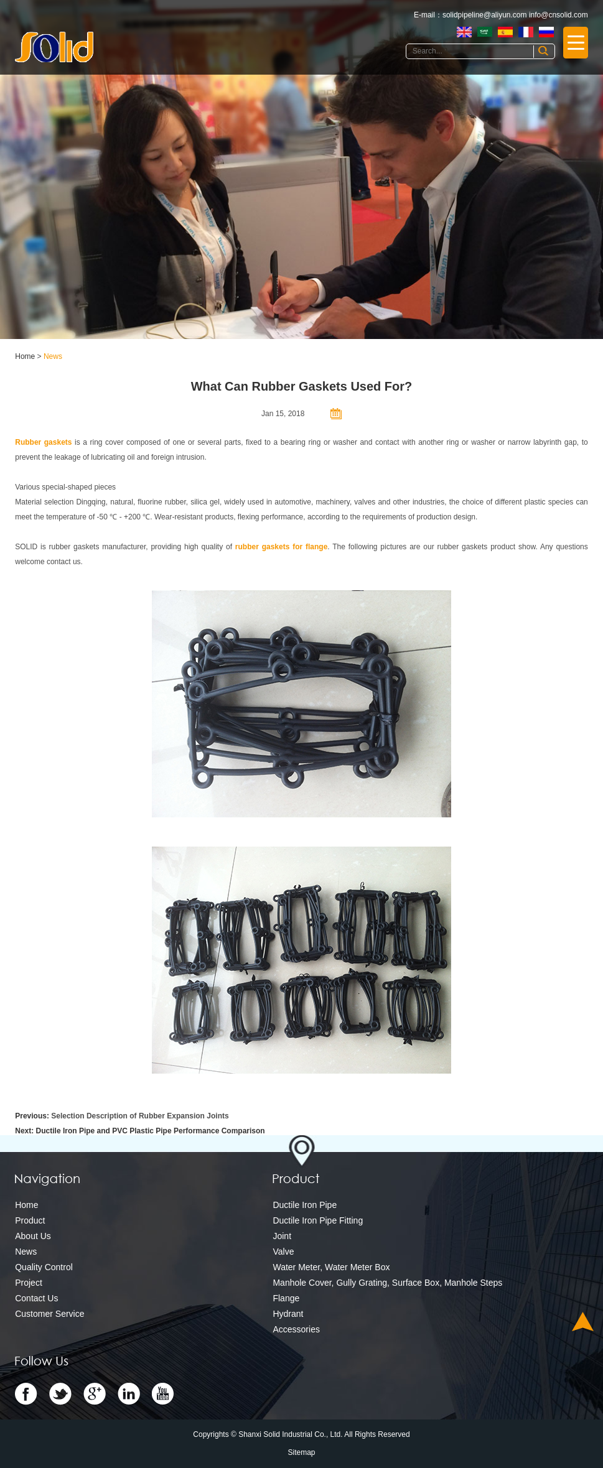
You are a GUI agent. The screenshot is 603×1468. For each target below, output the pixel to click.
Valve (283, 1252)
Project (28, 1283)
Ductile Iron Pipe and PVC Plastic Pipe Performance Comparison (150, 1131)
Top (583, 1321)
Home (25, 356)
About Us (33, 1236)
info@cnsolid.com (558, 15)
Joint (282, 1236)
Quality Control (44, 1267)
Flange (286, 1298)
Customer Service (49, 1314)
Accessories (296, 1329)
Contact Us (36, 1298)
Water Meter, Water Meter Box (331, 1267)
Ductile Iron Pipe (305, 1205)
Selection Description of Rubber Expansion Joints (139, 1116)
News (53, 356)
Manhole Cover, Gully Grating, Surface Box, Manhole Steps (387, 1283)
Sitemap (301, 1452)
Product (30, 1220)
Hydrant (288, 1314)
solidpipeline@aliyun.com (484, 15)
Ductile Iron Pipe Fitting (318, 1220)
